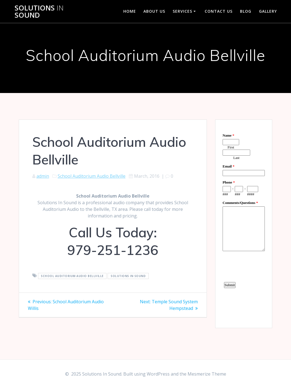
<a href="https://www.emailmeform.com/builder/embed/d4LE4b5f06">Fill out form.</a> (244, 223)
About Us (154, 11)
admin (42, 176)
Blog (245, 11)
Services (182, 11)
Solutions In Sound (128, 276)
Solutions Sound (39, 11)
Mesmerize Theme (207, 374)
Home (129, 11)
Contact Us (219, 11)
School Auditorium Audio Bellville (92, 176)
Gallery (268, 11)
